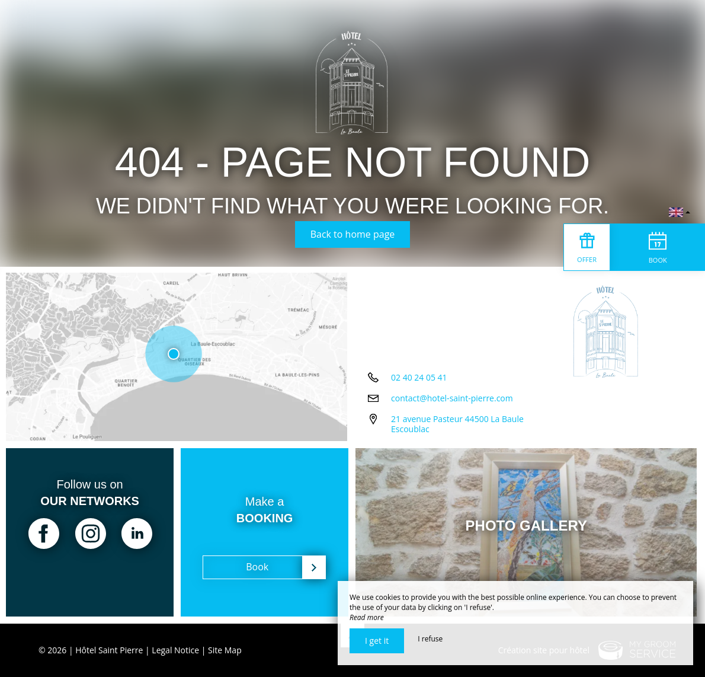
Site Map (225, 650)
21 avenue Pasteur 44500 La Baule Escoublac (457, 425)
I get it (377, 640)
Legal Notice (175, 650)
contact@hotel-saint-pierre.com (452, 399)
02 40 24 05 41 (419, 378)
